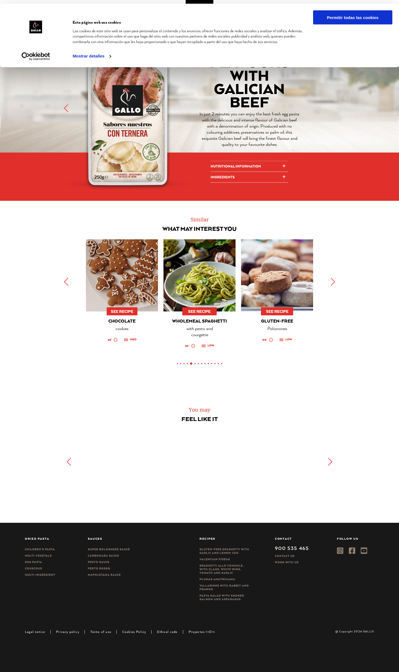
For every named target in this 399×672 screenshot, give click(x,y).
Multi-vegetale (38, 555)
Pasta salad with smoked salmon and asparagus (222, 597)
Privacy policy (67, 632)
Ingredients (223, 177)
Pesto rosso (99, 568)
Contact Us (285, 556)
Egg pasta (33, 562)
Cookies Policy (134, 632)
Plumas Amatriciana (217, 579)
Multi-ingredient (40, 575)
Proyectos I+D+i (202, 632)
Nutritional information (236, 166)
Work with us (287, 562)
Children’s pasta (40, 549)
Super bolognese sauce (109, 549)
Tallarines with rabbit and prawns (224, 587)
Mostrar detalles (88, 52)
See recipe (122, 311)
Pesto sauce (98, 562)
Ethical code (167, 632)
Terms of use (100, 632)
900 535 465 (292, 548)
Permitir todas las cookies (352, 13)
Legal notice (35, 632)
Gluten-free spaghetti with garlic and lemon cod (224, 551)
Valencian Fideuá (215, 559)
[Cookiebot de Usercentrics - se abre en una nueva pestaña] (36, 53)
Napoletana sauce (104, 575)
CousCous (33, 568)
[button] (332, 282)
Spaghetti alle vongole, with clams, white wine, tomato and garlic (222, 569)
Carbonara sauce (103, 555)
